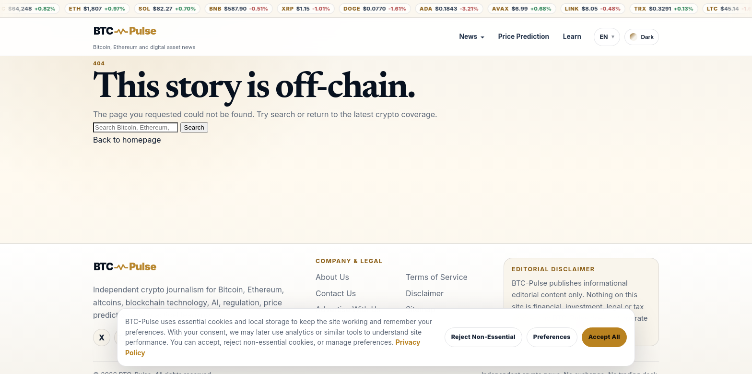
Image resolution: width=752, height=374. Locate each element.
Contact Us (336, 293)
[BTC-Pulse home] (133, 31)
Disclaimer (425, 293)
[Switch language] (607, 37)
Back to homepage (127, 140)
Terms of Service (437, 277)
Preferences (552, 336)
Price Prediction (523, 36)
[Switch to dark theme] (641, 37)
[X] (101, 337)
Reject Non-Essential (483, 336)
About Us (332, 277)
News (468, 36)
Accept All (604, 336)
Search (194, 127)
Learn (572, 36)
